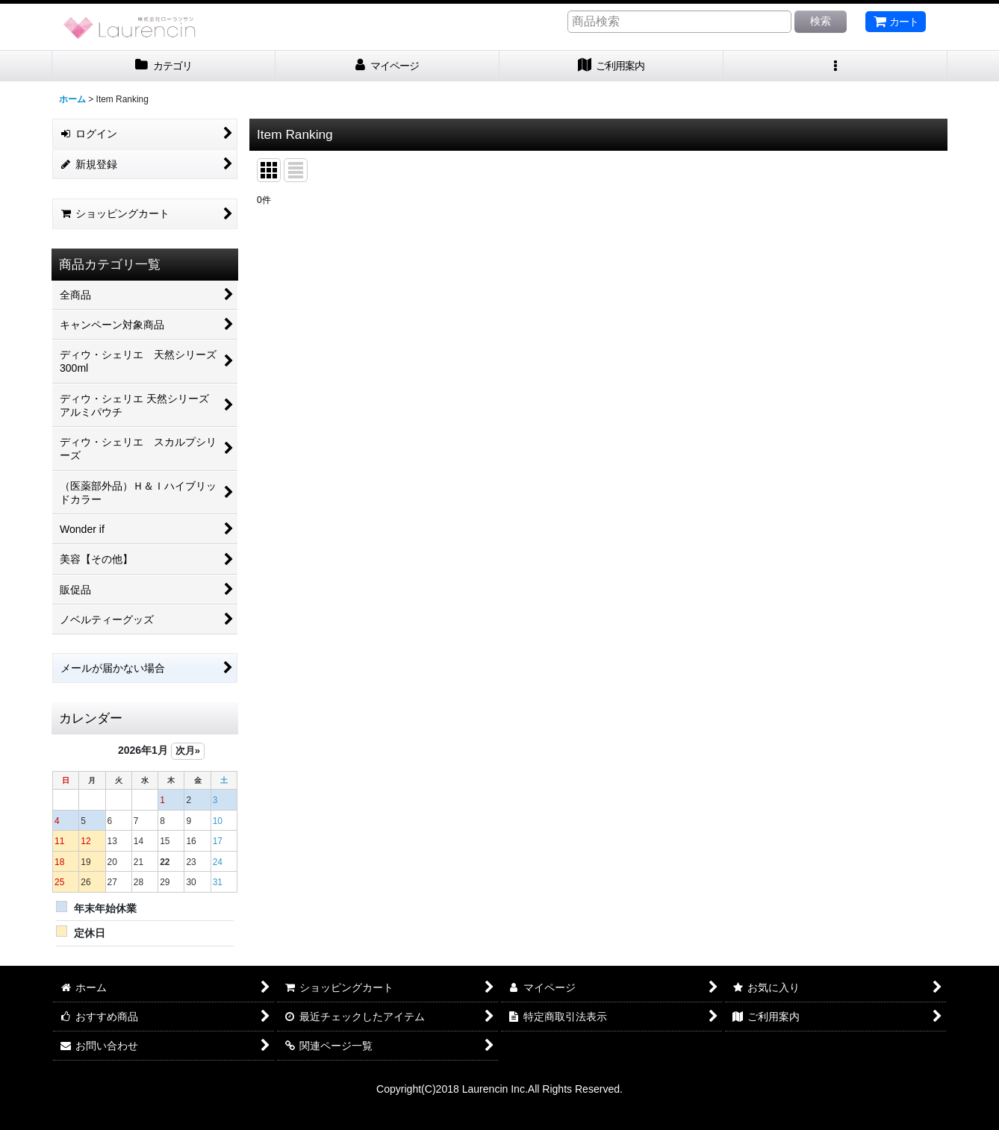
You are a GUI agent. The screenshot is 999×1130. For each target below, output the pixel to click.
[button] (835, 66)
